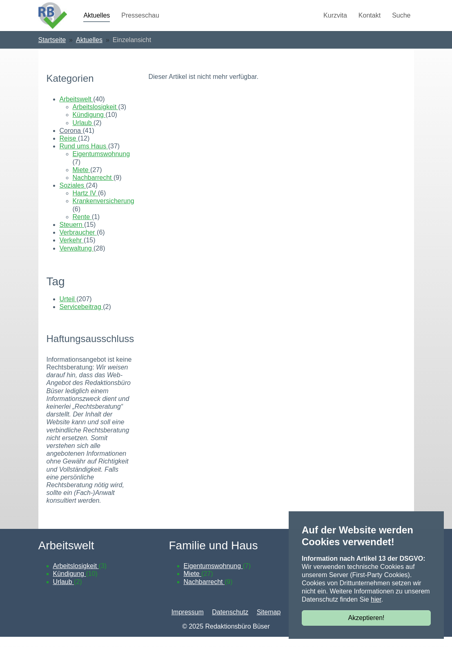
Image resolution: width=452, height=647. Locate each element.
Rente (82, 226)
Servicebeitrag (81, 316)
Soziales (73, 195)
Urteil (68, 308)
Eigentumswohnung (101, 163)
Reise (69, 148)
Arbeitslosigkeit (95, 116)
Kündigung (89, 124)
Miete (82, 179)
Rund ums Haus (84, 155)
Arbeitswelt (77, 108)
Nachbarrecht (93, 187)
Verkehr (72, 250)
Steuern (72, 234)
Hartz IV (85, 202)
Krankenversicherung (103, 211)
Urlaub (83, 132)
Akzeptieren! (366, 617)
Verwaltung (77, 258)
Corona (71, 140)
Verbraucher (78, 242)
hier (376, 599)
